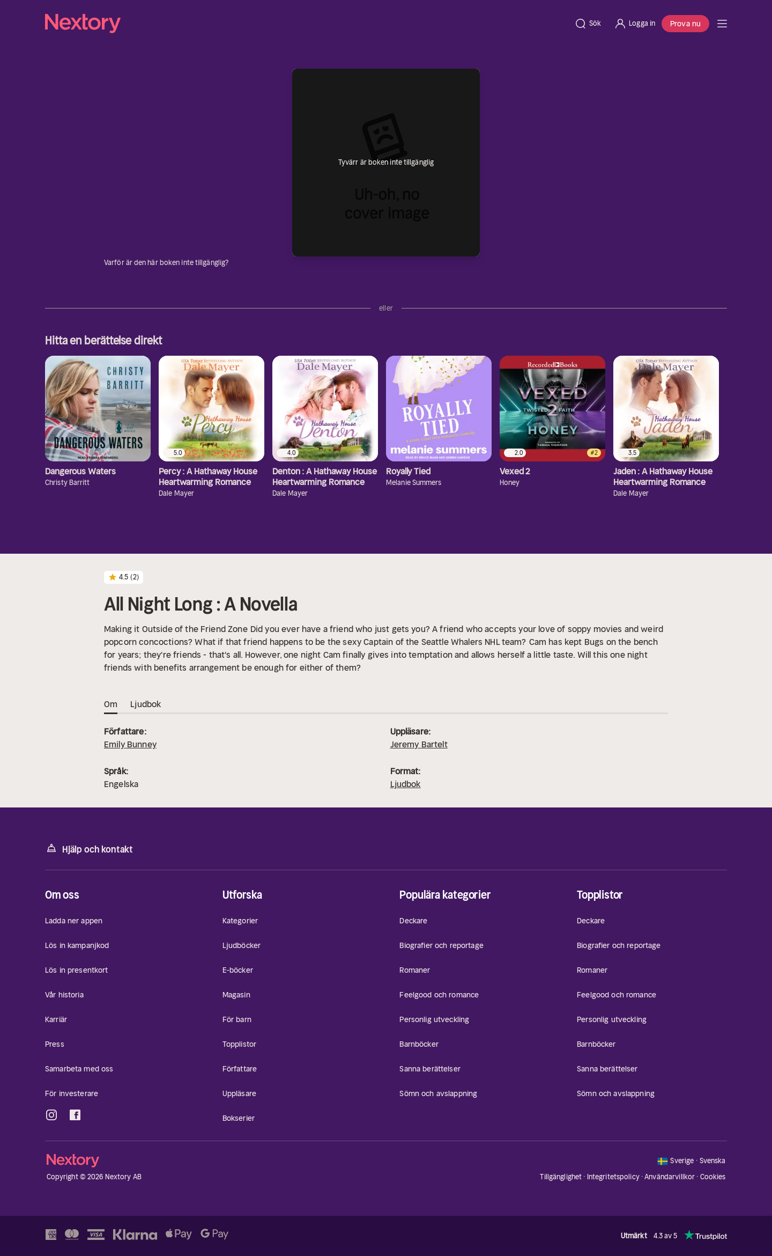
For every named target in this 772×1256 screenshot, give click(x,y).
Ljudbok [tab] (145, 704)
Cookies (713, 1177)
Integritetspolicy (613, 1176)
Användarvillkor (669, 1176)
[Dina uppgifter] (234, 262)
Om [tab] (110, 704)
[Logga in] (634, 23)
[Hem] (306, 23)
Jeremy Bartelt (419, 744)
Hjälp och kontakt (89, 848)
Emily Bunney (130, 744)
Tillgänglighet (561, 1176)
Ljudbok (405, 783)
